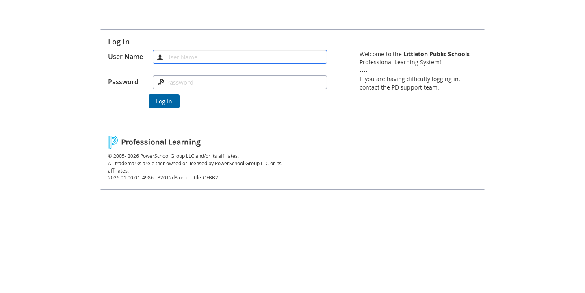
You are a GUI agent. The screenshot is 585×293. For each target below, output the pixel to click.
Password (123, 81)
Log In (164, 101)
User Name (125, 56)
